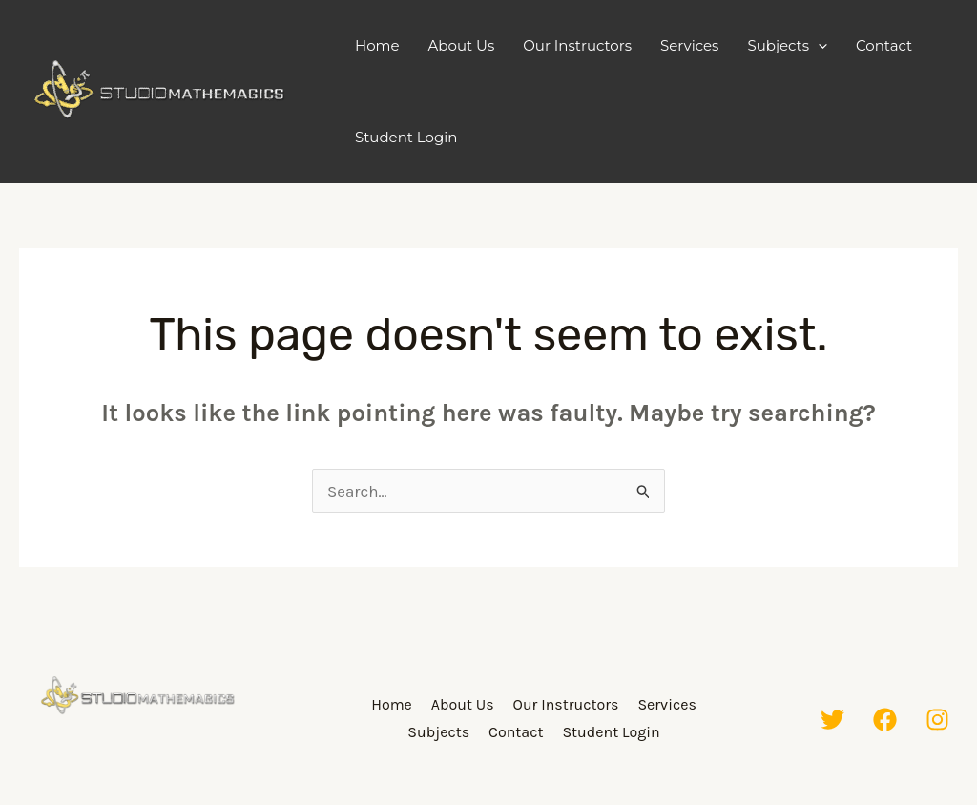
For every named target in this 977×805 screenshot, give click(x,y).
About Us (461, 45)
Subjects (787, 46)
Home (377, 45)
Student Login (406, 137)
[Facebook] (885, 719)
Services (689, 45)
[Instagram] (937, 719)
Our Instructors (577, 45)
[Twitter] (832, 719)
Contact (884, 45)
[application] (818, 46)
